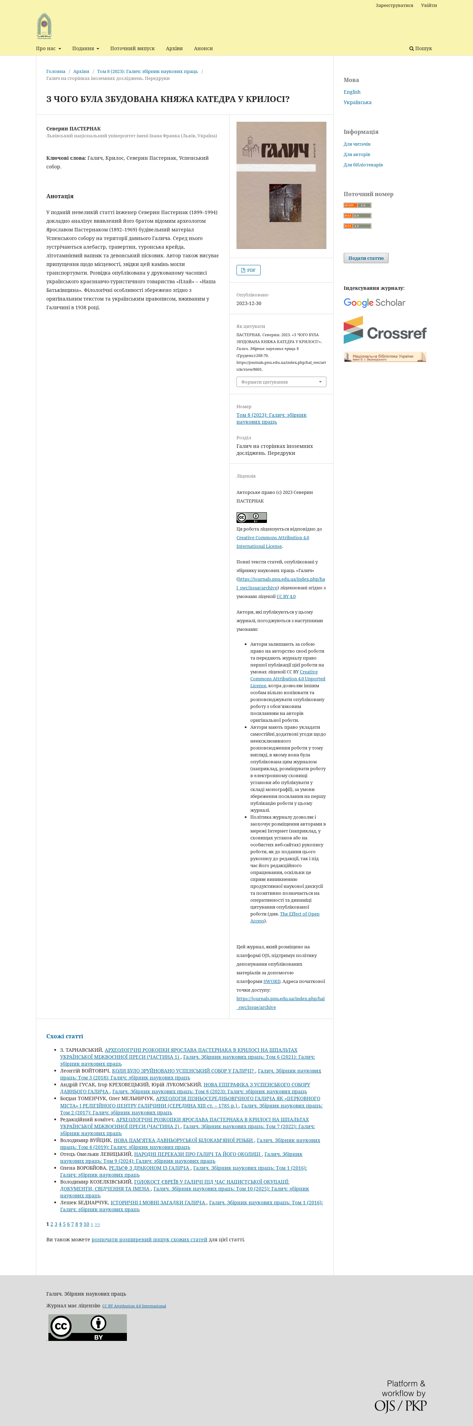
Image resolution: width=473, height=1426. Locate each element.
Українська (358, 102)
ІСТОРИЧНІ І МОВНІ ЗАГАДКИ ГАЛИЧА (158, 1202)
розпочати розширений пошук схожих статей (149, 1239)
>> (97, 1224)
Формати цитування (264, 382)
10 (86, 1224)
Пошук (420, 48)
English (352, 92)
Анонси (203, 48)
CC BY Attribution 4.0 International (134, 1305)
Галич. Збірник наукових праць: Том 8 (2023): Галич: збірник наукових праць (209, 1091)
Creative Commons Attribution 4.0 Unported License (287, 679)
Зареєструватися (394, 5)
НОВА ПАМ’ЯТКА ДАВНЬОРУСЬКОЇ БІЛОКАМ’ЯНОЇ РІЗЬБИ (184, 1140)
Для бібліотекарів (363, 165)
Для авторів (357, 154)
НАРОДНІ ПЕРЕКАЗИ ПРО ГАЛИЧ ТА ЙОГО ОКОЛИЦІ (198, 1154)
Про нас (46, 48)
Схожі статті (64, 1036)
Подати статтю (366, 258)
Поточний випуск (132, 48)
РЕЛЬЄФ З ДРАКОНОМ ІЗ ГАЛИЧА (150, 1168)
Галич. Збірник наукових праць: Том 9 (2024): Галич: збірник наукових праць (181, 1157)
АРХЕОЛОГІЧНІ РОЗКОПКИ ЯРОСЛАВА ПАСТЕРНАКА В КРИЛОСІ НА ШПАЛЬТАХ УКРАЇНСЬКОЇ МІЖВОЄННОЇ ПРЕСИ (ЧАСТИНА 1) (178, 1053)
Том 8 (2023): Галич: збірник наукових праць (147, 71)
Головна (55, 71)
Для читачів (357, 144)
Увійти (429, 5)
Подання (83, 48)
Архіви (174, 48)
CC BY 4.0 (286, 596)
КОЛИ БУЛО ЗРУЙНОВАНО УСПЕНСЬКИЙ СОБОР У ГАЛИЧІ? (183, 1070)
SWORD (271, 981)
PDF (251, 270)
